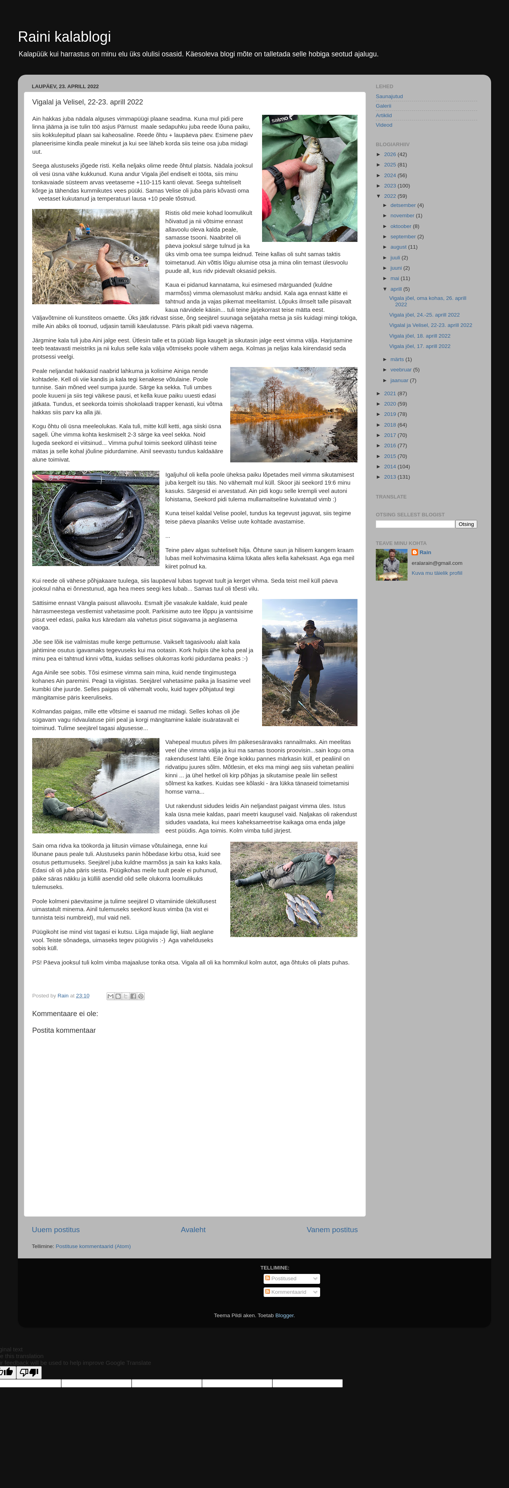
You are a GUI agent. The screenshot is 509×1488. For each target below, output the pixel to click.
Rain (425, 552)
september (404, 237)
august (399, 247)
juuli (396, 258)
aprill (396, 289)
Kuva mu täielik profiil (437, 573)
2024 (391, 175)
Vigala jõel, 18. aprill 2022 (420, 336)
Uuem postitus (56, 1229)
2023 (391, 186)
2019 (391, 414)
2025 (391, 165)
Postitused (281, 1278)
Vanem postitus (332, 1229)
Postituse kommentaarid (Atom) (93, 1246)
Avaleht (193, 1229)
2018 (391, 425)
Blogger (284, 1315)
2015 (391, 456)
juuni (396, 268)
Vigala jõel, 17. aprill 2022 (420, 346)
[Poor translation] (29, 1372)
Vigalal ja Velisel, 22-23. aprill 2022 (430, 325)
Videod (384, 125)
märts (398, 359)
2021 (391, 393)
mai (395, 278)
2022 (391, 196)
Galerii (383, 106)
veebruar (401, 370)
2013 (391, 477)
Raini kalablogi (64, 37)
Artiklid (384, 115)
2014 (391, 467)
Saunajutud (389, 96)
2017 (391, 435)
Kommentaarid (286, 1292)
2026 (391, 154)
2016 (391, 445)
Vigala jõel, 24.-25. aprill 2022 (424, 315)
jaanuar (400, 380)
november (403, 215)
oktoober (401, 226)
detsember (404, 205)
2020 (391, 404)
